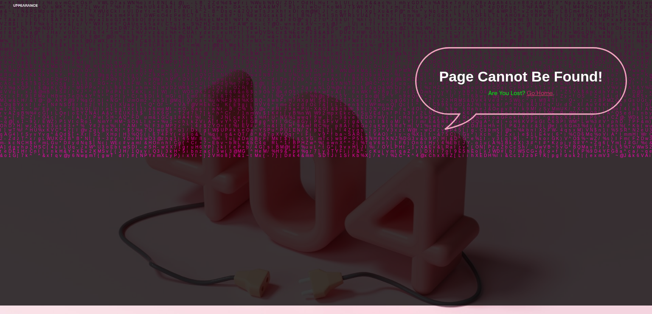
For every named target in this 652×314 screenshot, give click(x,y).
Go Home (540, 93)
